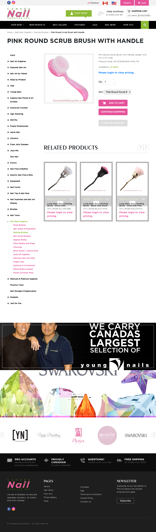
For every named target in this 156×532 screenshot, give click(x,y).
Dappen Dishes (20, 240)
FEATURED (79, 25)
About (47, 486)
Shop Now (16, 25)
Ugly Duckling (16, 114)
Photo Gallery (50, 497)
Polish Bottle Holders (23, 269)
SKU (101, 92)
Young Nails (15, 92)
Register (127, 3)
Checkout (94, 3)
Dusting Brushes (41, 32)
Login (142, 2)
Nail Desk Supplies (23, 32)
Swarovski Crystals (19, 108)
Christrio (14, 138)
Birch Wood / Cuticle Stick (25, 251)
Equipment (15, 181)
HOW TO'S (128, 25)
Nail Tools (15, 215)
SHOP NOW (77, 349)
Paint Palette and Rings (24, 243)
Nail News (48, 490)
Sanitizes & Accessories (24, 265)
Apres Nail (15, 132)
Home (9, 32)
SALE (94, 25)
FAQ (46, 501)
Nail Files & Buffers (19, 169)
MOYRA (13, 120)
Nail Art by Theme (18, 74)
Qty (100, 81)
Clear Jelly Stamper (19, 144)
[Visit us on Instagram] (14, 509)
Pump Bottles (19, 225)
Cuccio (13, 163)
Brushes (13, 209)
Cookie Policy (86, 498)
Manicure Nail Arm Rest (24, 258)
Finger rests (18, 262)
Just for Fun (15, 303)
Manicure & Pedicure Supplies (23, 279)
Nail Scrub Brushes (22, 236)
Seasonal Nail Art (18, 67)
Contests (84, 487)
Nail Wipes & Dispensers (24, 229)
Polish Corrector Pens (23, 273)
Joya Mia (14, 151)
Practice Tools (17, 285)
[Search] (145, 25)
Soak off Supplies (21, 254)
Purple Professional (19, 126)
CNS (12, 86)
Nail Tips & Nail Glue (19, 193)
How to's (48, 494)
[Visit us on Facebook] (9, 509)
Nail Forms (15, 187)
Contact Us (85, 502)
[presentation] (141, 147)
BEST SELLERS (60, 25)
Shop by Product (18, 80)
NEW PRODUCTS (37, 25)
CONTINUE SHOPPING (113, 112)
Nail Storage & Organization (23, 291)
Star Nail (14, 157)
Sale (82, 491)
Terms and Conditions (90, 494)
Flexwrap (17, 247)
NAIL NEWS (110, 25)
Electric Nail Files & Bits (21, 175)
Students (14, 297)
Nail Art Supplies (18, 61)
